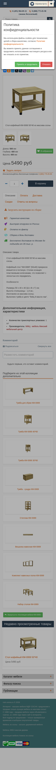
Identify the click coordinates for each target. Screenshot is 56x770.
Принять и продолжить (27, 64)
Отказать (46, 64)
